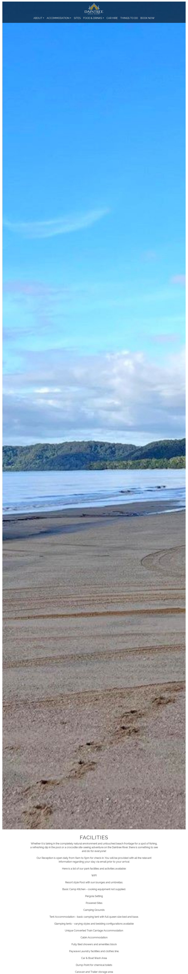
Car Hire (112, 18)
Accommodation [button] (58, 18)
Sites (77, 18)
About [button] (37, 18)
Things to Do (129, 18)
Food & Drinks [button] (92, 18)
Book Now (147, 18)
